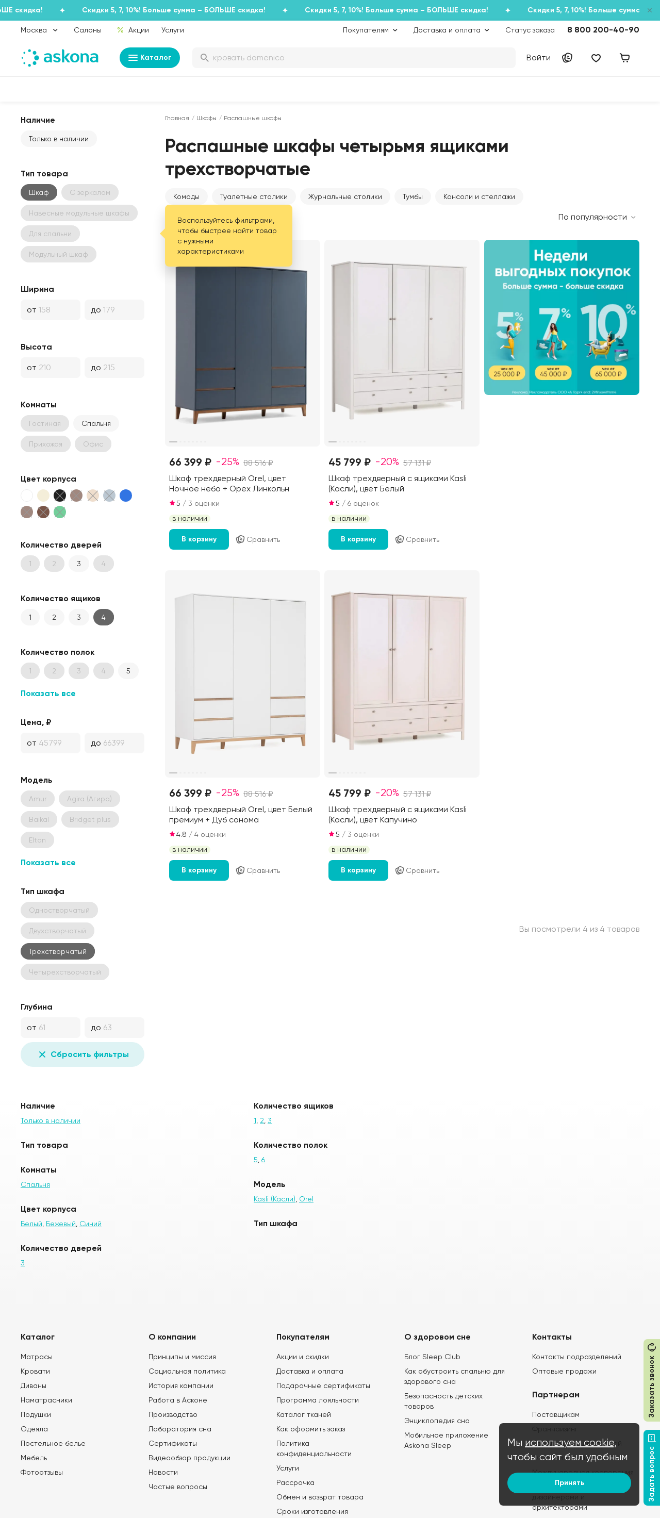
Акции (133, 30)
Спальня (96, 423)
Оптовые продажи (564, 1371)
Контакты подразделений (576, 1356)
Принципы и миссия (182, 1356)
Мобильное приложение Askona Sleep (446, 1440)
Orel (306, 1199)
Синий (90, 1223)
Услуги (172, 30)
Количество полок (57, 652)
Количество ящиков (61, 598)
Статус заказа (530, 30)
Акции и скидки (302, 1356)
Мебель (34, 1458)
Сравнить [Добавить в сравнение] (257, 539)
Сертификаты (172, 1443)
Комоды (186, 196)
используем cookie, (571, 1442)
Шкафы (206, 118)
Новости (163, 1472)
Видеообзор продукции (189, 1458)
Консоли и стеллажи (479, 196)
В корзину (199, 539)
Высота (36, 347)
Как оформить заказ (310, 1429)
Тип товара (44, 173)
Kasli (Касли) (274, 1199)
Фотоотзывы (42, 1472)
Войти (538, 57)
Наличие (38, 120)
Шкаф (39, 192)
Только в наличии (59, 139)
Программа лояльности (317, 1400)
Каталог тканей (303, 1414)
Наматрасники (46, 1400)
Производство (172, 1414)
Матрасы (37, 1356)
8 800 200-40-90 (603, 30)
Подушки (36, 1414)
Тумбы (413, 196)
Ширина (37, 289)
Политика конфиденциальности (314, 1448)
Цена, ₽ (36, 722)
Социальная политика (187, 1371)
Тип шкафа (42, 891)
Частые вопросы (177, 1486)
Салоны (88, 30)
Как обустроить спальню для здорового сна (454, 1376)
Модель (37, 780)
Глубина (37, 1007)
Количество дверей (61, 545)
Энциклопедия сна (437, 1420)
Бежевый (61, 1223)
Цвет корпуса (48, 479)
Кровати (35, 1371)
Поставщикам (556, 1414)
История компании (180, 1385)
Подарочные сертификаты (323, 1385)
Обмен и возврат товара (320, 1497)
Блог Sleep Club (432, 1356)
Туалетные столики (254, 196)
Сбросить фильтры (82, 1054)
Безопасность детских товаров (443, 1401)
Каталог (150, 58)
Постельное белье (53, 1443)
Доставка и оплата (309, 1371)
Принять (569, 1482)
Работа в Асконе (177, 1400)
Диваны (33, 1385)
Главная (177, 118)
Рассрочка (295, 1482)
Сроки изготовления (312, 1511)
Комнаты (39, 404)
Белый (31, 1223)
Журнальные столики (345, 196)
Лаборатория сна (179, 1429)
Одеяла (34, 1429)
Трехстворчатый (58, 951)
